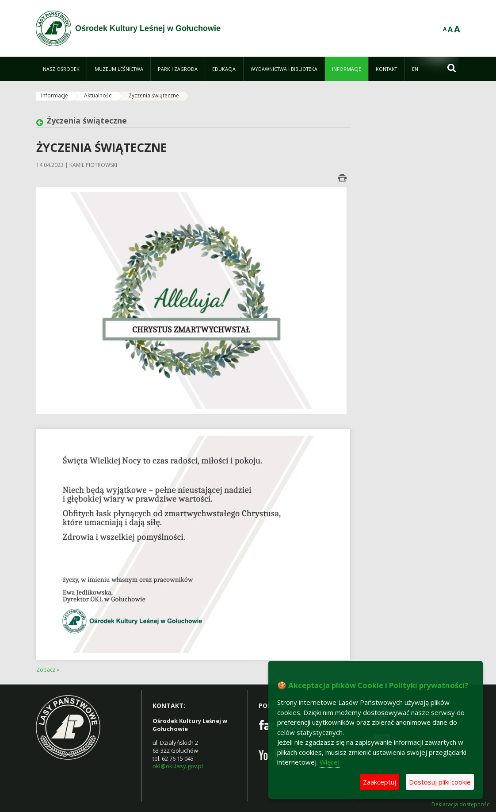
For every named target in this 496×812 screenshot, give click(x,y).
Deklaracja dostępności (461, 804)
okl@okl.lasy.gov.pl (178, 766)
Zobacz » (47, 669)
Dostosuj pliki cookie (440, 781)
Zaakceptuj (379, 781)
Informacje (54, 95)
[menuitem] (61, 69)
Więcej (330, 762)
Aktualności (98, 95)
